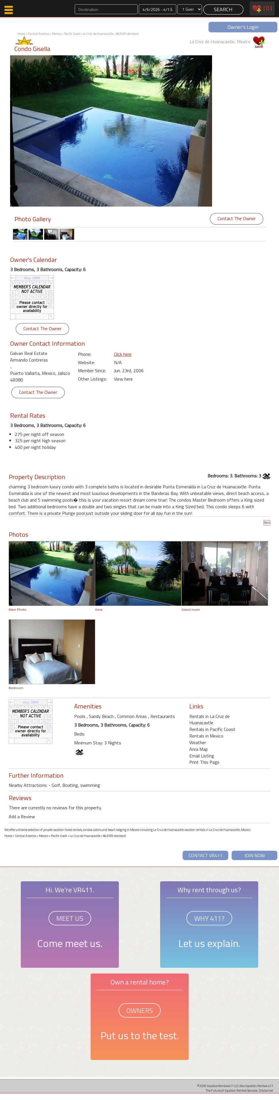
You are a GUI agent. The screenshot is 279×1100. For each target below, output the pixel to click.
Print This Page (204, 762)
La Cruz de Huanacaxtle (98, 33)
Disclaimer (266, 1090)
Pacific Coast (72, 33)
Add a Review (22, 816)
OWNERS (139, 1010)
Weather (197, 742)
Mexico (56, 33)
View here (123, 378)
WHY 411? (209, 918)
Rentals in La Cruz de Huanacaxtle (209, 719)
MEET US (69, 918)
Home (21, 33)
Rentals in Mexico (206, 735)
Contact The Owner (237, 218)
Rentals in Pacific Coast (212, 729)
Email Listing (201, 755)
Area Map (198, 749)
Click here (123, 354)
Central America (38, 33)
